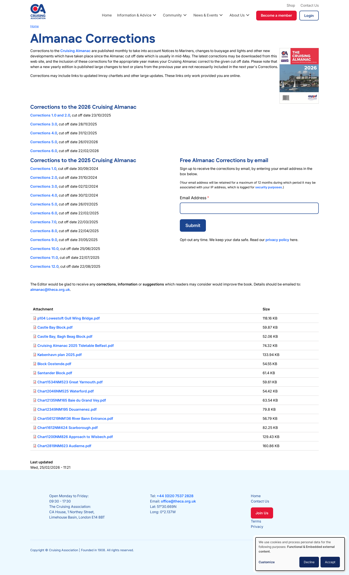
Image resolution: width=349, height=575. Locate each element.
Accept (330, 562)
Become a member (276, 15)
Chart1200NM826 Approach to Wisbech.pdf (75, 436)
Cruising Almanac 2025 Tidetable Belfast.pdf (75, 345)
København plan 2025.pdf (59, 354)
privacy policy (277, 239)
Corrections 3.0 (43, 124)
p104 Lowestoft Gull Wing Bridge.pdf (68, 318)
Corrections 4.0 (43, 133)
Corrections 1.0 (43, 168)
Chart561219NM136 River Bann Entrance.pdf (75, 418)
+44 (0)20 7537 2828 (175, 496)
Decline (309, 562)
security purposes (268, 187)
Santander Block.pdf (54, 373)
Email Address (193, 197)
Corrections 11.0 (44, 257)
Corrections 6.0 (43, 151)
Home (107, 15)
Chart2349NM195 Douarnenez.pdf (67, 409)
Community (172, 15)
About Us (237, 15)
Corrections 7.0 (43, 222)
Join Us (262, 513)
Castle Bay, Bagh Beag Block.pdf (64, 336)
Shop (291, 5)
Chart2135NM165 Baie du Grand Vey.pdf (71, 400)
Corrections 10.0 (44, 248)
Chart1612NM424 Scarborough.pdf (67, 427)
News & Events (205, 15)
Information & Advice (134, 15)
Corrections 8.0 (43, 231)
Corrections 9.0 (43, 239)
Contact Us (309, 5)
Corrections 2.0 (43, 177)
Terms (256, 521)
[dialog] (300, 554)
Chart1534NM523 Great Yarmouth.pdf (70, 382)
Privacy (257, 526)
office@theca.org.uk (178, 501)
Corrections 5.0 (43, 142)
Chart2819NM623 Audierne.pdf (64, 446)
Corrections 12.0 (44, 266)
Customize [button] (267, 562)
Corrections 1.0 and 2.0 (50, 115)
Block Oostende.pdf (54, 364)
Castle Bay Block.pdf (55, 327)
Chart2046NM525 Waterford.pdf (65, 391)
